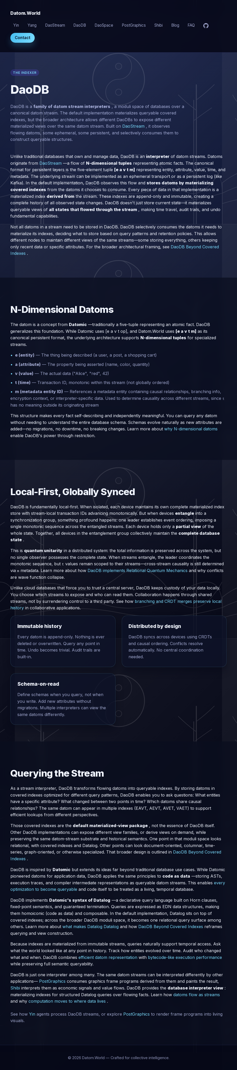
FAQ (191, 25)
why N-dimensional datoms (191, 428)
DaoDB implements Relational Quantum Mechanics (138, 570)
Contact (22, 37)
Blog (175, 25)
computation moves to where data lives (67, 1001)
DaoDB (79, 25)
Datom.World (25, 13)
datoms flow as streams (196, 994)
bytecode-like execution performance (185, 957)
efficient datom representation (107, 957)
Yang (32, 25)
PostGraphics (134, 25)
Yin (16, 25)
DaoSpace (104, 25)
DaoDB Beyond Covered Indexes (170, 926)
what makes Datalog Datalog (90, 926)
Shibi (158, 25)
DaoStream (55, 25)
